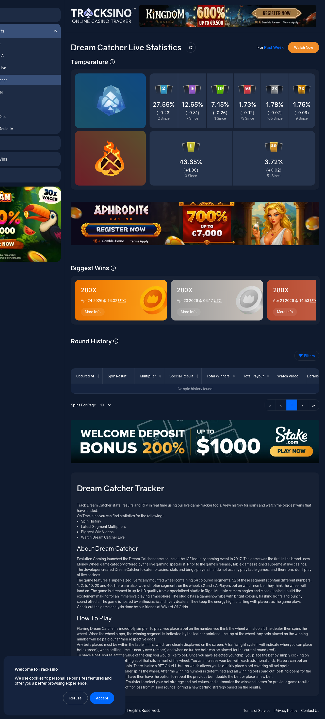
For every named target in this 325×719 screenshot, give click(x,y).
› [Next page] (302, 400)
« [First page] (268, 400)
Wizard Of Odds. (183, 607)
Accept (102, 697)
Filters (306, 351)
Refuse (76, 697)
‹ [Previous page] (280, 400)
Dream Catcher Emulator (129, 682)
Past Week (274, 43)
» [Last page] (313, 400)
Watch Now (303, 43)
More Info (101, 307)
